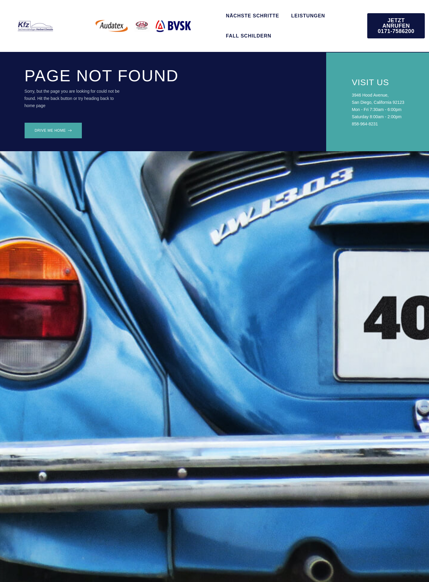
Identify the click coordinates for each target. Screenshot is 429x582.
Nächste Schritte (252, 15)
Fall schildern (248, 35)
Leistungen (308, 15)
